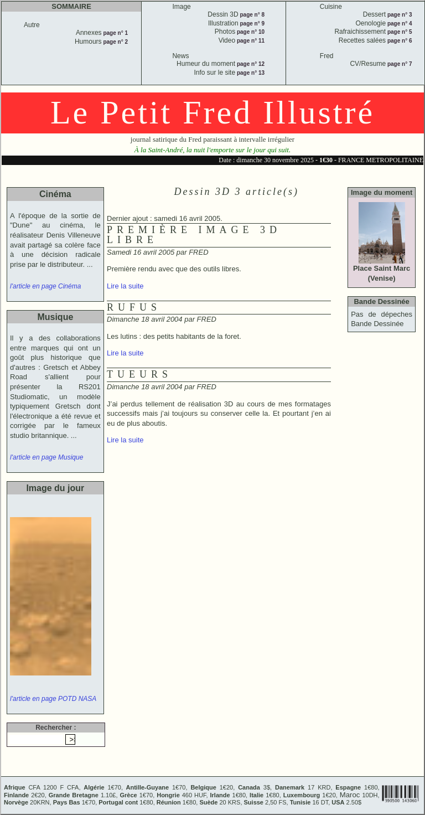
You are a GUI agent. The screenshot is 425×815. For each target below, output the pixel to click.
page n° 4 (399, 23)
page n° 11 (250, 41)
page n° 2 (115, 42)
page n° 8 (252, 15)
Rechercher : (55, 727)
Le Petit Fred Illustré (212, 112)
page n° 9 (252, 23)
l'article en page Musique (46, 457)
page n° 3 (399, 15)
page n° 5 (399, 32)
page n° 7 (399, 64)
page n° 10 (250, 32)
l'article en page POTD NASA (53, 699)
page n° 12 (250, 64)
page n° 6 (399, 41)
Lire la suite (125, 286)
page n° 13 (250, 73)
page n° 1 (115, 33)
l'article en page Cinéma (45, 286)
